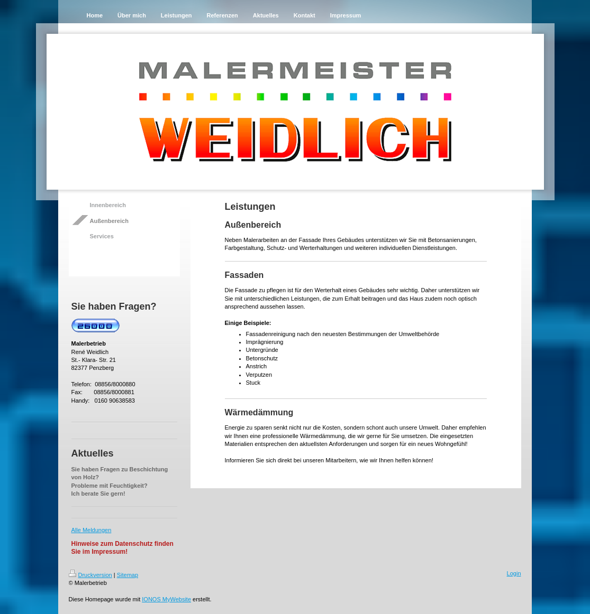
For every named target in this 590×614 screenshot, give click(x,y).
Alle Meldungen (91, 530)
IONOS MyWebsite (166, 599)
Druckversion (90, 575)
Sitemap (127, 575)
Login (514, 573)
